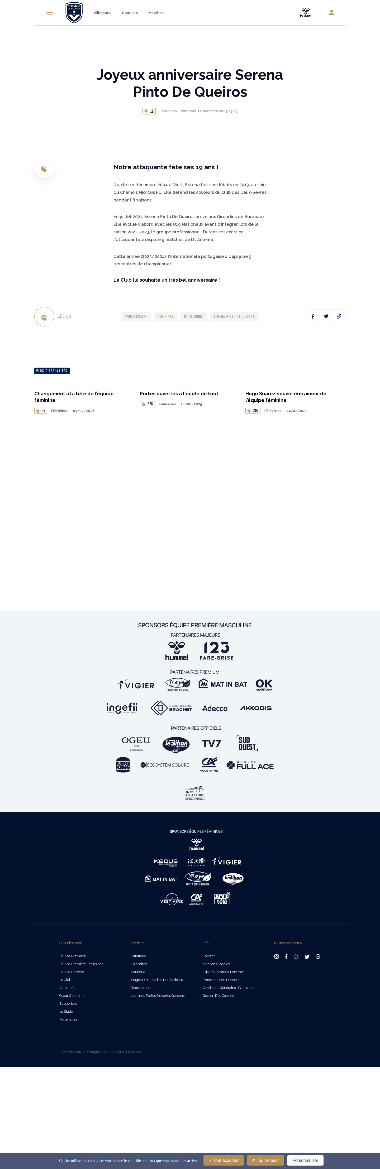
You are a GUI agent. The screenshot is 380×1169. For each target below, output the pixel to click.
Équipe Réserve (71, 1074)
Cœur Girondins (71, 1097)
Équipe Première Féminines (81, 1066)
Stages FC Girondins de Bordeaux (157, 1082)
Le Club (65, 1082)
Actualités (67, 1089)
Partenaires (68, 1121)
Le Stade (66, 1113)
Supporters (68, 1105)
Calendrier (139, 1066)
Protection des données (221, 1082)
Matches (156, 13)
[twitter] (326, 524)
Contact (209, 1058)
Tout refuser (265, 1160)
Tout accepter (224, 1160)
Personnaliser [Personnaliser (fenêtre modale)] (305, 1160)
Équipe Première (72, 1058)
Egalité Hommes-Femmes (223, 1074)
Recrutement (141, 1089)
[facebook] (312, 524)
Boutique (130, 13)
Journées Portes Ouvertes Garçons (157, 1097)
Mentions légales (216, 1066)
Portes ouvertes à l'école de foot (179, 659)
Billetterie (103, 13)
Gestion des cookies (218, 1097)
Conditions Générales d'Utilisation (229, 1089)
